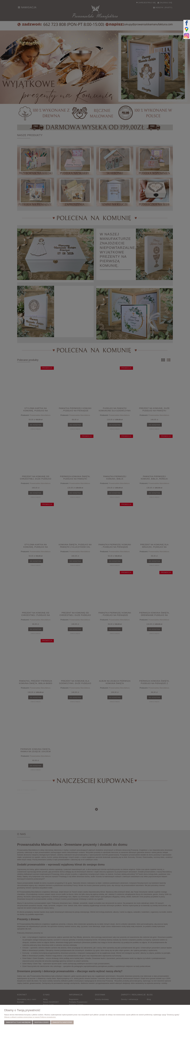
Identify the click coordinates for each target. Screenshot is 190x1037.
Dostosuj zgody (41, 1022)
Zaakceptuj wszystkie (62, 1022)
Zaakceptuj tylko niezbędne (18, 1022)
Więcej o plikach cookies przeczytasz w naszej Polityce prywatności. (30, 1017)
